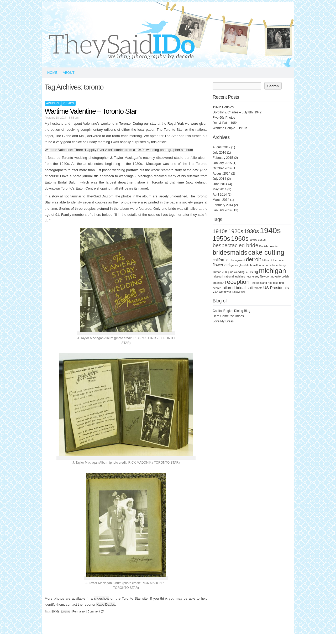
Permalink (78, 611)
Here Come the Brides (228, 316)
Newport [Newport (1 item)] (265, 276)
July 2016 (219, 152)
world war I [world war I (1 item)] (226, 291)
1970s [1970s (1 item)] (253, 239)
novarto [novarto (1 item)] (276, 276)
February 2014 (223, 205)
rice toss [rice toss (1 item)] (273, 282)
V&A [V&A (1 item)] (215, 291)
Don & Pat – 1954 (225, 123)
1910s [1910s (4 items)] (220, 231)
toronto (65, 611)
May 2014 (220, 189)
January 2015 (222, 163)
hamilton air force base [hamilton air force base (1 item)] (264, 265)
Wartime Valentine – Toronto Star (91, 111)
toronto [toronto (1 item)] (258, 288)
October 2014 (222, 168)
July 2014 (219, 179)
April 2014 (220, 194)
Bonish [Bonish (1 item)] (263, 246)
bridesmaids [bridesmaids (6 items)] (230, 252)
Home (52, 73)
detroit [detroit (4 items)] (253, 259)
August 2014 (221, 173)
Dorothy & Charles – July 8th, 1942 (237, 112)
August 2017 (221, 147)
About (69, 73)
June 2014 (220, 184)
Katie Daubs (105, 604)
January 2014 (222, 210)
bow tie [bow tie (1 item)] (273, 246)
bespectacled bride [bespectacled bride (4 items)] (235, 245)
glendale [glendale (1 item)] (244, 265)
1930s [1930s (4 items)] (251, 231)
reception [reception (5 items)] (237, 281)
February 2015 (223, 158)
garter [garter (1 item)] (234, 265)
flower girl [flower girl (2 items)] (221, 265)
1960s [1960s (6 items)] (240, 238)
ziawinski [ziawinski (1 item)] (239, 291)
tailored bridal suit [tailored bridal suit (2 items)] (237, 287)
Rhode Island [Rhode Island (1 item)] (258, 282)
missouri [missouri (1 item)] (218, 276)
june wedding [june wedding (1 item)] (236, 272)
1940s (55, 611)
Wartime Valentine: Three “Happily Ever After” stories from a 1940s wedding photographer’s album (119, 150)
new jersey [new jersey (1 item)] (252, 276)
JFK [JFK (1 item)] (224, 272)
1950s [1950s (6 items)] (221, 238)
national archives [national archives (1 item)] (234, 276)
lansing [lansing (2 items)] (251, 271)
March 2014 (221, 200)
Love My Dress (223, 321)
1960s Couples (223, 107)
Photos (68, 103)
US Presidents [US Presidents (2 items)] (276, 287)
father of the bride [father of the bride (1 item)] (273, 260)
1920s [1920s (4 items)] (235, 231)
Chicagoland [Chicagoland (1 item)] (237, 260)
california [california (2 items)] (221, 260)
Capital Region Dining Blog (231, 311)
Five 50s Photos (224, 117)
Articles (52, 103)
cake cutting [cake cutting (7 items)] (266, 252)
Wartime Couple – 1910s (230, 128)
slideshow (101, 598)
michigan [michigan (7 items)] (272, 270)
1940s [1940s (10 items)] (270, 230)
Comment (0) (96, 611)
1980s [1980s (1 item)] (262, 239)
